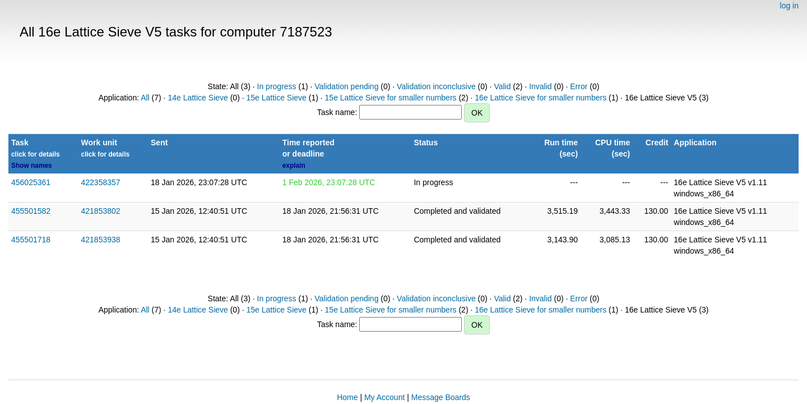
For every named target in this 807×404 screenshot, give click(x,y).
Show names (31, 165)
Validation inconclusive (436, 86)
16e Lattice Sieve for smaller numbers (540, 97)
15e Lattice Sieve (276, 97)
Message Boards (440, 397)
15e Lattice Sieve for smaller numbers (391, 97)
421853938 (100, 239)
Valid (502, 86)
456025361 (30, 182)
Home (347, 397)
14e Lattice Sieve (198, 97)
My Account (384, 397)
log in (789, 5)
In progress (276, 86)
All (145, 97)
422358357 (100, 182)
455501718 (30, 239)
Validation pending (346, 86)
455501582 (30, 210)
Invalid (540, 86)
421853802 (100, 210)
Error (578, 86)
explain (293, 165)
